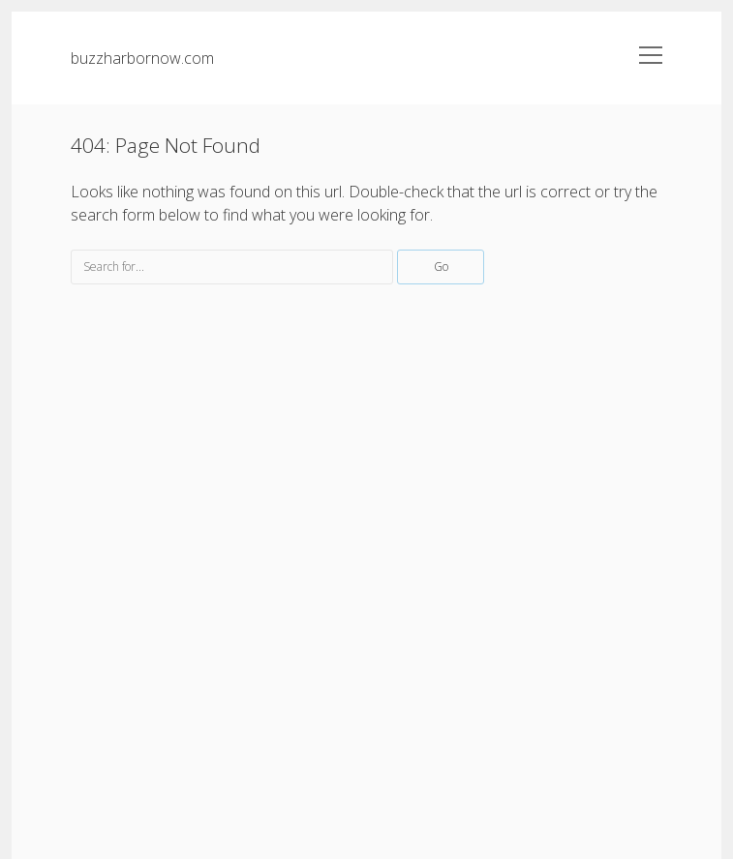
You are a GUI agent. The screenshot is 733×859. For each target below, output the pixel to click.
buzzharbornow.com (142, 58)
